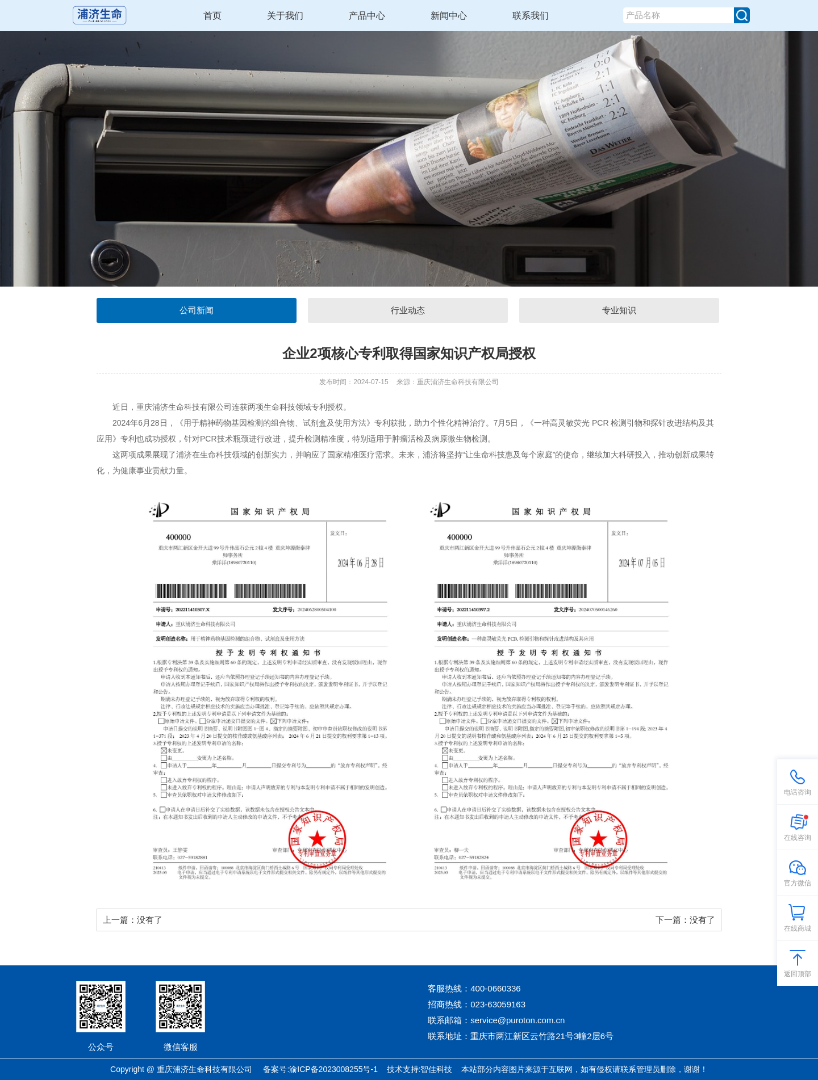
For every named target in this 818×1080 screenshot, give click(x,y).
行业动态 (408, 310)
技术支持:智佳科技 (420, 1069)
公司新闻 (197, 310)
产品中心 (367, 15)
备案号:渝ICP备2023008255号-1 (320, 1069)
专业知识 (619, 310)
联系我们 (530, 15)
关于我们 (285, 15)
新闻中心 (449, 15)
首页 (212, 15)
